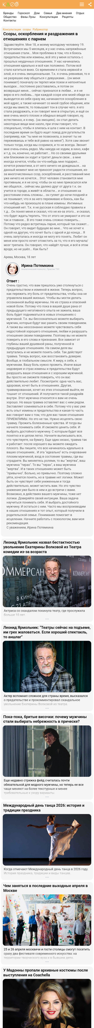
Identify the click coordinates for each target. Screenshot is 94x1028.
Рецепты (67, 17)
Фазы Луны (28, 17)
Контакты (9, 20)
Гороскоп (24, 13)
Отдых (80, 13)
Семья (48, 13)
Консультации (49, 17)
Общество (10, 17)
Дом (37, 13)
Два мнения (64, 13)
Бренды (8, 13)
